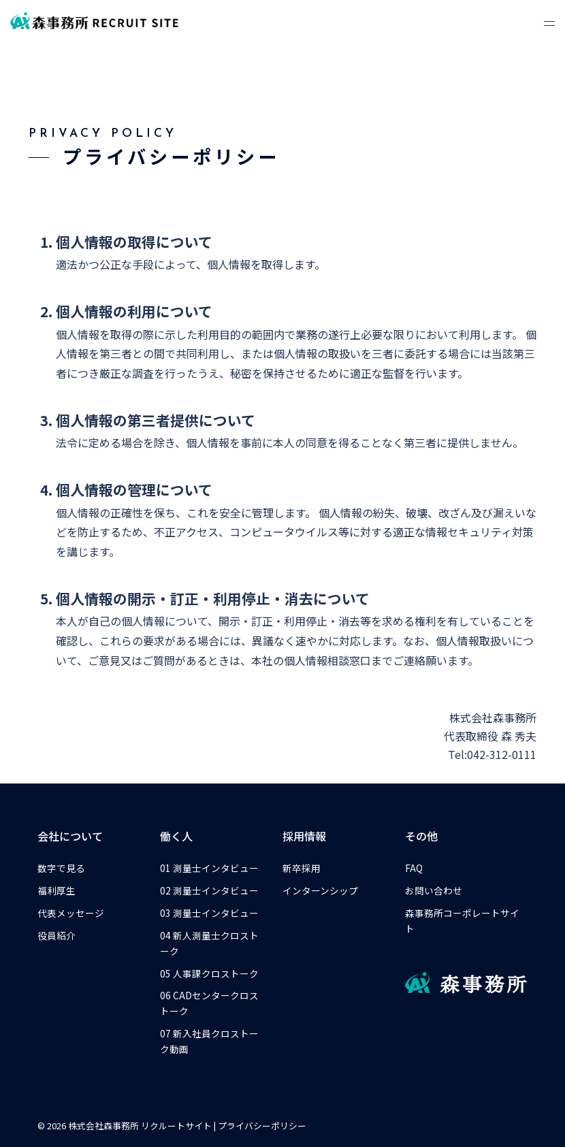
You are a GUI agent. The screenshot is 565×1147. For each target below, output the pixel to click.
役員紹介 (56, 935)
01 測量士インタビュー (209, 868)
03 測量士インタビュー (209, 913)
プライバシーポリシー (262, 1125)
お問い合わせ (433, 890)
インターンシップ (320, 890)
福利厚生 (56, 890)
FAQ (414, 868)
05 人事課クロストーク (209, 973)
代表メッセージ (70, 913)
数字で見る (61, 868)
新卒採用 (301, 868)
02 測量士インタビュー (209, 890)
